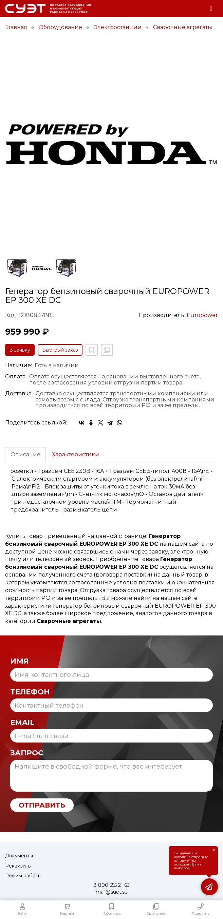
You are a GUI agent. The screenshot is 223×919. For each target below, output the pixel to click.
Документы (19, 856)
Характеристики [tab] (75, 454)
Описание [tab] (25, 454)
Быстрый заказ (60, 350)
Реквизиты (18, 866)
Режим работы (23, 876)
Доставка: (19, 394)
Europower (202, 315)
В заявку (19, 350)
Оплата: (15, 377)
